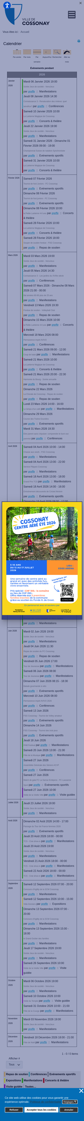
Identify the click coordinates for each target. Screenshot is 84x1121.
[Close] (80, 3)
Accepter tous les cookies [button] (41, 1109)
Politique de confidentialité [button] (45, 1101)
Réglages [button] (70, 1102)
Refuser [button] (13, 1109)
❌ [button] (81, 1091)
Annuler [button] (68, 1109)
